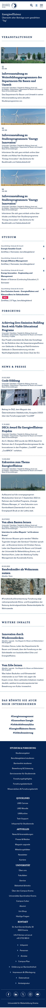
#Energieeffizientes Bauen (22, 728)
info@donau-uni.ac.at (23, 935)
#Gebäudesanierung (23, 732)
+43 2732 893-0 (22, 938)
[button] (43, 246)
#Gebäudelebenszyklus (22, 724)
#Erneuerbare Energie (22, 720)
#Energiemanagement (22, 716)
